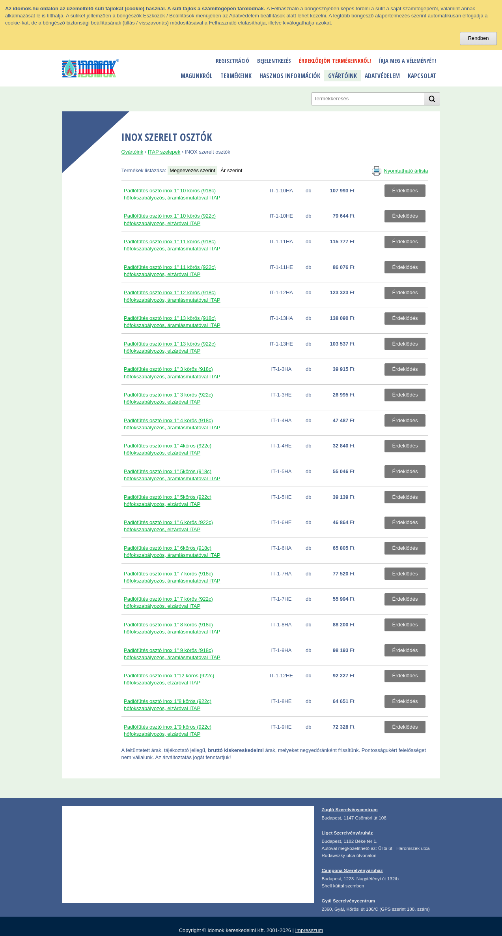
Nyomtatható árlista (406, 171)
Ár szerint (231, 170)
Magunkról (197, 75)
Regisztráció (232, 60)
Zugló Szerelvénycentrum (349, 809)
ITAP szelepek (164, 152)
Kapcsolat (422, 75)
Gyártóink (342, 75)
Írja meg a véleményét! (407, 60)
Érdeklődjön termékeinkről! (335, 60)
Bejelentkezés (274, 60)
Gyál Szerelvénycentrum (348, 900)
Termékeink (236, 75)
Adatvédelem (382, 75)
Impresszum (309, 930)
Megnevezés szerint (192, 170)
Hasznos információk (289, 75)
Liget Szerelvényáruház (347, 832)
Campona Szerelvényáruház (352, 870)
